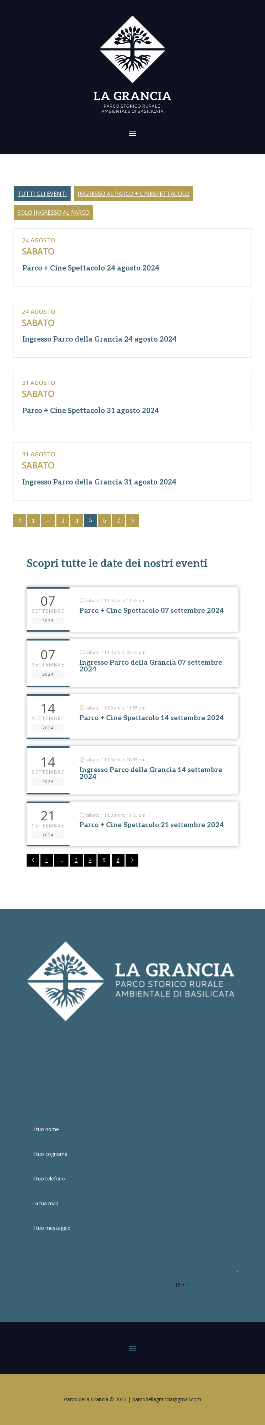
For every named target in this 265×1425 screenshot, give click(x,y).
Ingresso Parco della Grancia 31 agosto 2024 (99, 482)
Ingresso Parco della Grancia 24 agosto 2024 (99, 339)
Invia (228, 1284)
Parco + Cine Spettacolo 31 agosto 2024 (90, 411)
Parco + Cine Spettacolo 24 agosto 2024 (90, 268)
